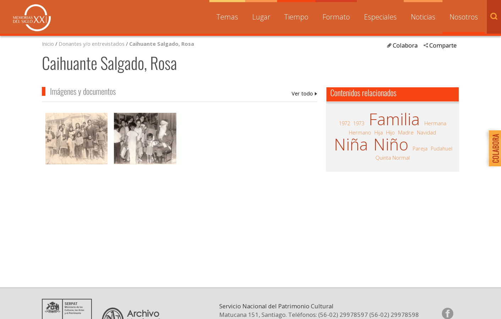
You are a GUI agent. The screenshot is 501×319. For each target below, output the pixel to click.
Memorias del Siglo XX (32, 18)
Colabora (405, 45)
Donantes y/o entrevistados (92, 43)
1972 (344, 123)
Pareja (420, 148)
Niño (390, 144)
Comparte (443, 45)
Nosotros (464, 17)
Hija (378, 132)
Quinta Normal (392, 157)
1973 (358, 123)
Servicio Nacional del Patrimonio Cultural (276, 313)
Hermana (435, 123)
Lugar (261, 17)
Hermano (360, 132)
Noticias (423, 17)
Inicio (48, 43)
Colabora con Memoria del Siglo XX (493, 148)
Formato (336, 17)
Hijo (390, 132)
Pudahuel (441, 148)
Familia (394, 119)
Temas (227, 17)
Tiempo (296, 17)
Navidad (426, 132)
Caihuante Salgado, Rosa (161, 43)
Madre (406, 132)
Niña (351, 144)
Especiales (380, 17)
